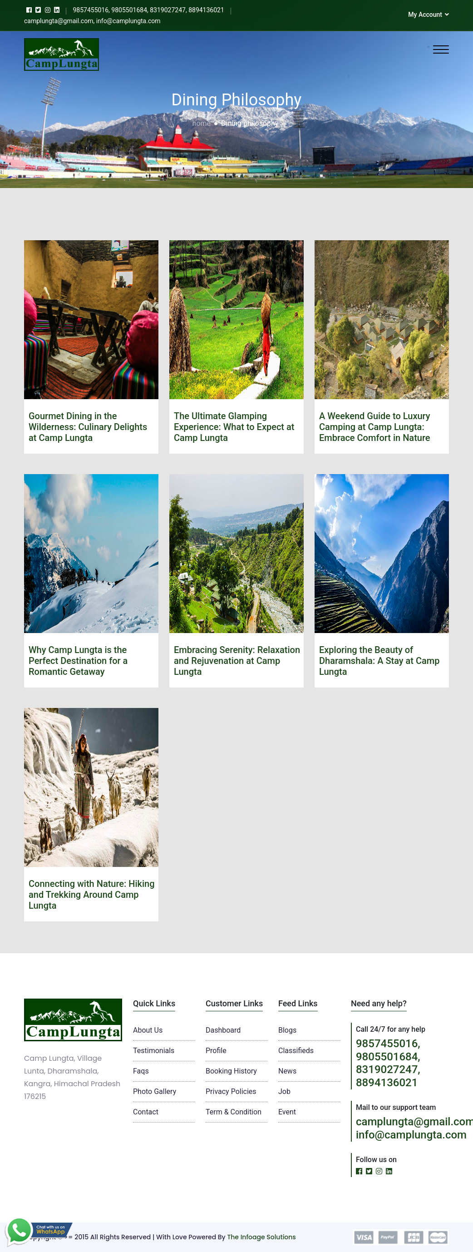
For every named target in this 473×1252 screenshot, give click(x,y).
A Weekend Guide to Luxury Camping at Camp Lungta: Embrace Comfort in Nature (374, 427)
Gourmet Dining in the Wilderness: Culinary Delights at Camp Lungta (88, 427)
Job (284, 1091)
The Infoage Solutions (261, 1237)
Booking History (231, 1071)
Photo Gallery (154, 1091)
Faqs (141, 1071)
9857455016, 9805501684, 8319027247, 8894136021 (388, 1063)
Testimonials (153, 1050)
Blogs (287, 1030)
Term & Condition (233, 1112)
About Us (148, 1030)
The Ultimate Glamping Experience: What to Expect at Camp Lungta (234, 427)
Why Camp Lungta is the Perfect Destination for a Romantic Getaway (78, 660)
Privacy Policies (231, 1091)
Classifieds (296, 1050)
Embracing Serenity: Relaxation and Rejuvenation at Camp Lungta (237, 660)
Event (287, 1112)
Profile (216, 1050)
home (201, 123)
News (287, 1071)
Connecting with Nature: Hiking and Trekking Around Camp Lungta (92, 894)
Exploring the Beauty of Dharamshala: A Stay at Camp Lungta (379, 660)
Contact (145, 1112)
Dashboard (223, 1030)
